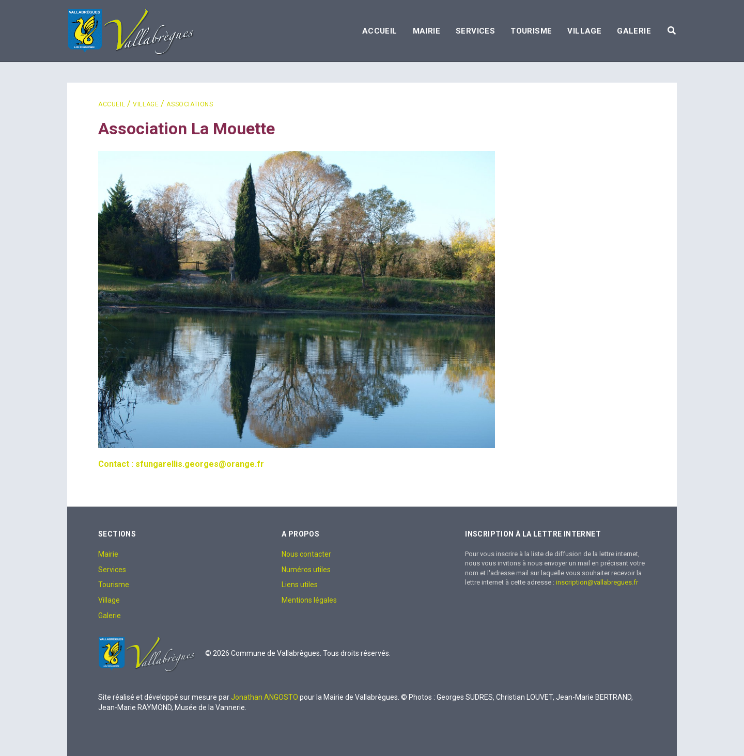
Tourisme (531, 31)
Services (475, 31)
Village (584, 31)
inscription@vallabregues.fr (597, 582)
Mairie (426, 31)
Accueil (379, 31)
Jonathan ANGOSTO (264, 697)
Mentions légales (309, 600)
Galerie (634, 31)
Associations (189, 104)
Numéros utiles (306, 569)
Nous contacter (306, 554)
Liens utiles (300, 584)
